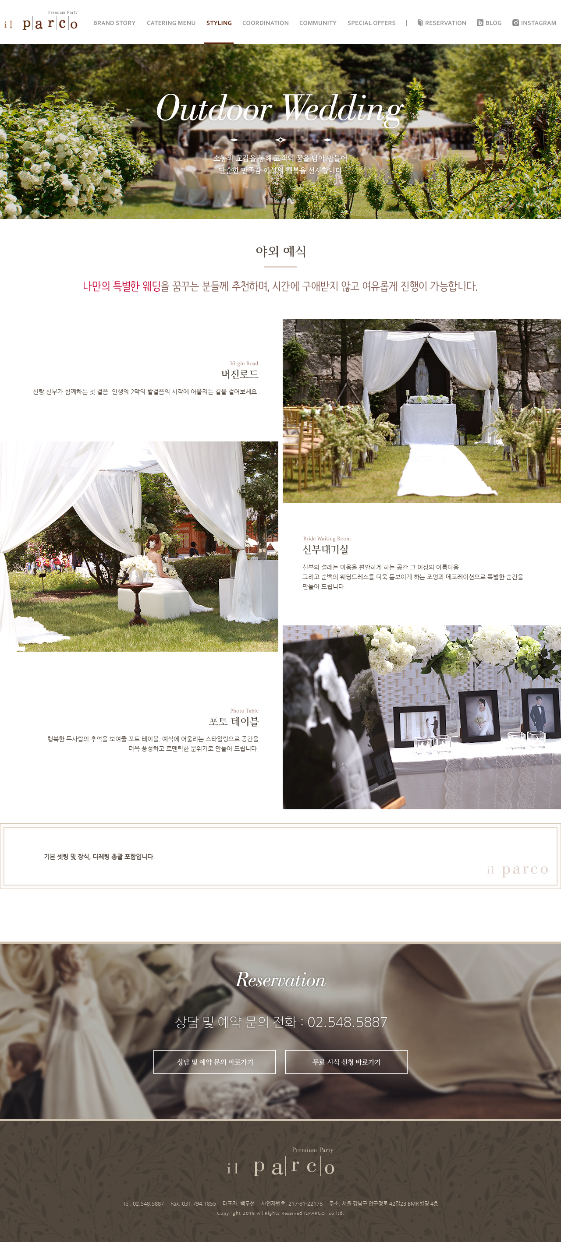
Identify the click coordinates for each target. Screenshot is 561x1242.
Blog (493, 23)
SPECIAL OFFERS (371, 23)
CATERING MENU (171, 23)
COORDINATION (265, 23)
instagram (539, 23)
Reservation (446, 23)
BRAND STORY (115, 23)
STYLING (218, 23)
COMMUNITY (318, 23)
